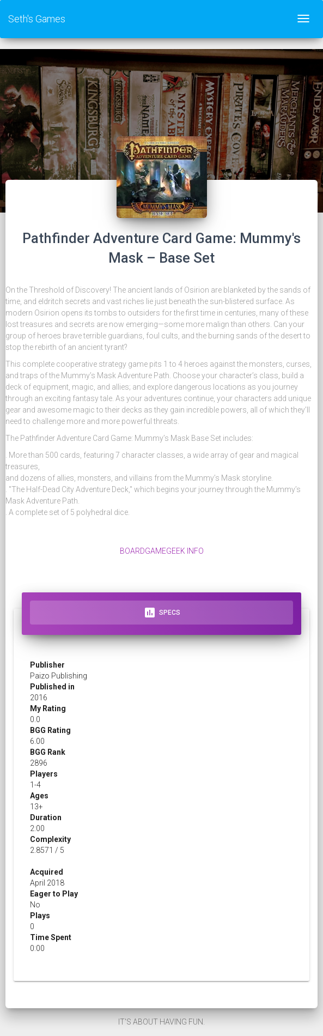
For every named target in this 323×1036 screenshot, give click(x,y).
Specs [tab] (161, 612)
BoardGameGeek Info (162, 551)
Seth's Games (36, 19)
